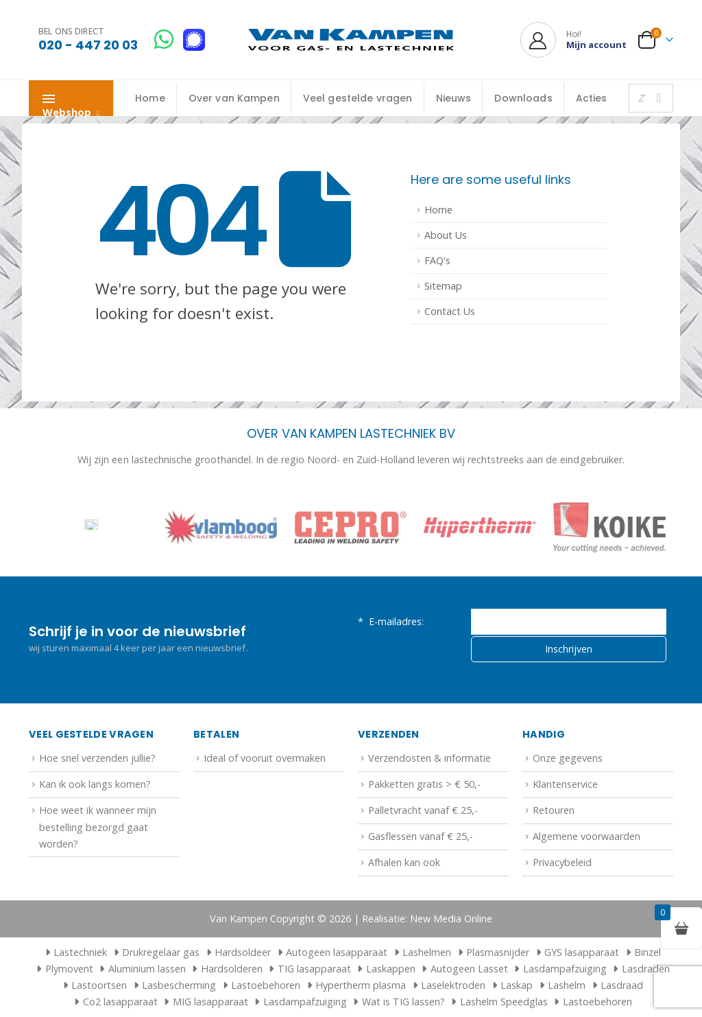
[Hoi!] (573, 40)
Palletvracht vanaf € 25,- (423, 810)
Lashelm (566, 985)
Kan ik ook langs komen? (95, 784)
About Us (445, 235)
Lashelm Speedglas (504, 1001)
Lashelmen (426, 952)
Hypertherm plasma (360, 985)
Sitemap (443, 285)
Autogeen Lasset (469, 968)
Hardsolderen (232, 968)
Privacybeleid (562, 862)
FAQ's (437, 260)
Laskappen (390, 968)
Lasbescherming (179, 985)
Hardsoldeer (243, 952)
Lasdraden (646, 968)
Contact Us (449, 311)
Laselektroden (453, 985)
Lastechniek (74, 952)
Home (150, 98)
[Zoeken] (659, 98)
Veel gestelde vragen (358, 98)
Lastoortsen (99, 985)
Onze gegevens (568, 757)
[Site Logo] (351, 40)
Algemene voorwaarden (586, 836)
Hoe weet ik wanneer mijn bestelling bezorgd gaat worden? (97, 827)
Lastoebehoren (265, 985)
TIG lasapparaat (314, 968)
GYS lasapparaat (581, 952)
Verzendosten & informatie (429, 757)
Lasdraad (622, 985)
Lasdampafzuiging (565, 968)
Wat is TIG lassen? (403, 1001)
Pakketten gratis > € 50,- (424, 784)
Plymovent (69, 968)
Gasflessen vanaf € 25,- (420, 836)
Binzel (647, 952)
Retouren (553, 810)
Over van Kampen (234, 98)
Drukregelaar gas (160, 952)
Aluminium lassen (147, 968)
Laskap (516, 985)
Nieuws (454, 98)
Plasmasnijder (497, 952)
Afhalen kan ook (404, 862)
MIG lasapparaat (210, 1001)
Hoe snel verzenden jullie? (97, 757)
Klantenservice (565, 784)
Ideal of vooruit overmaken (265, 757)
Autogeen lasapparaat (336, 952)
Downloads (523, 98)
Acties (591, 98)
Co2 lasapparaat (120, 1001)
